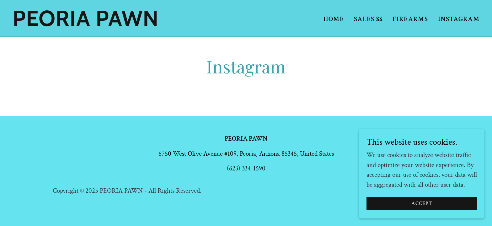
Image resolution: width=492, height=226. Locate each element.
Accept (421, 212)
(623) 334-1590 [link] (246, 168)
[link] (94, 24)
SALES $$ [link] (368, 19)
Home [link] (334, 19)
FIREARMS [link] (410, 19)
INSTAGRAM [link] (458, 19)
